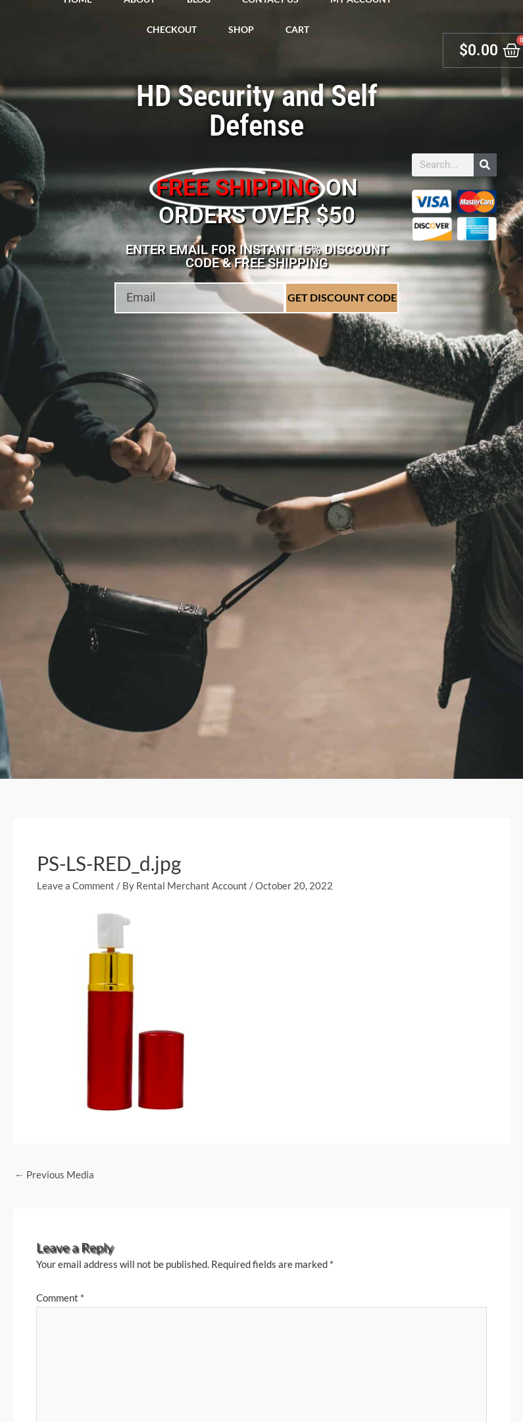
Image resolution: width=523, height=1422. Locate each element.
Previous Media (54, 1174)
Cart (297, 29)
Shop (241, 29)
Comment (60, 1298)
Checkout (172, 29)
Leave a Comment (75, 885)
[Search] (485, 164)
